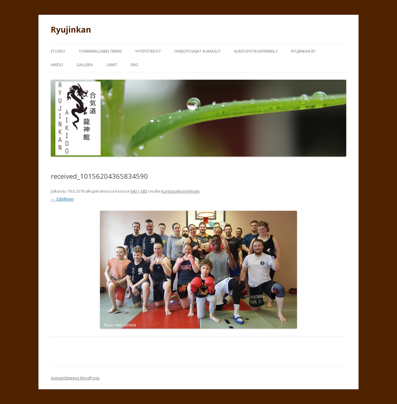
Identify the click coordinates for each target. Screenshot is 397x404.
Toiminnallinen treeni (100, 51)
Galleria (85, 64)
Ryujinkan (71, 29)
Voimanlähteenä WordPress (75, 378)
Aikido (57, 64)
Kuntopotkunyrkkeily (256, 51)
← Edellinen (62, 199)
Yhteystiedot (148, 51)
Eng (134, 64)
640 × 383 (138, 191)
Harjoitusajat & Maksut (197, 51)
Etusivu (58, 51)
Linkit (111, 64)
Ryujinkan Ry (303, 51)
